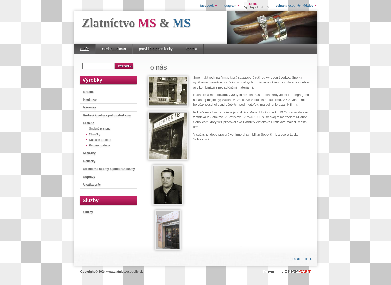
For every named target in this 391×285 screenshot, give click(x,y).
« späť (296, 259)
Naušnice (90, 99)
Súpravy (89, 177)
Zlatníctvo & (136, 23)
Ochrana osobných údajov (294, 5)
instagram (229, 5)
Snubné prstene (100, 128)
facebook (207, 5)
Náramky (89, 107)
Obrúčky (94, 134)
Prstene (88, 123)
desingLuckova (114, 49)
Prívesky (89, 153)
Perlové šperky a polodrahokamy (107, 115)
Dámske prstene (100, 140)
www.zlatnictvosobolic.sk (124, 271)
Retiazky (89, 161)
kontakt (191, 49)
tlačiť (308, 259)
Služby (88, 212)
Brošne (88, 92)
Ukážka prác (92, 184)
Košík (253, 4)
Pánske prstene (99, 145)
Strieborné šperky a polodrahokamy (109, 169)
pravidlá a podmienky (156, 49)
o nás (84, 49)
